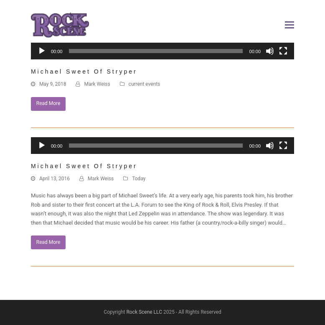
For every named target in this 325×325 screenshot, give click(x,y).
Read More (48, 103)
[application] (162, 55)
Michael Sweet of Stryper (84, 71)
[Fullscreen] (283, 51)
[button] (289, 25)
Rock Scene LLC (144, 312)
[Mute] (270, 51)
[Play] (42, 51)
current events (144, 84)
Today (138, 179)
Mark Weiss (97, 84)
